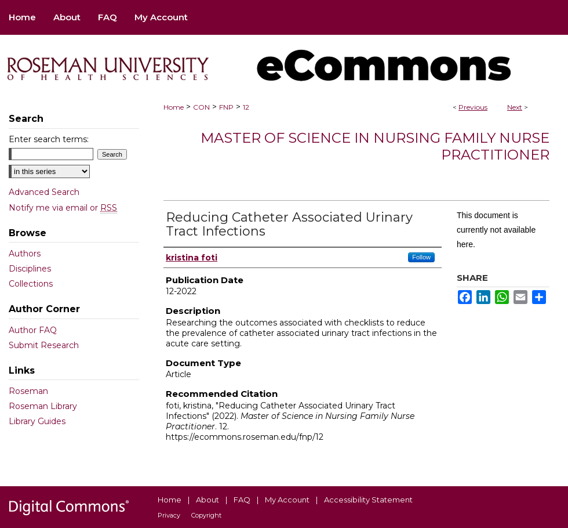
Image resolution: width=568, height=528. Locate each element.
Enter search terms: (49, 139)
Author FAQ (33, 330)
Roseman (28, 391)
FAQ (242, 499)
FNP (226, 107)
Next (514, 107)
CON (201, 107)
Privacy (169, 515)
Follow (421, 257)
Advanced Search (44, 192)
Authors (25, 253)
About (207, 499)
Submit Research (44, 345)
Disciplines (30, 268)
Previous (472, 107)
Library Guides (37, 421)
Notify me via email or (63, 207)
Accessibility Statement (368, 499)
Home (173, 107)
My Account (287, 499)
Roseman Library (43, 406)
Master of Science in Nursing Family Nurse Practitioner (375, 146)
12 (246, 107)
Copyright (206, 515)
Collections (31, 284)
